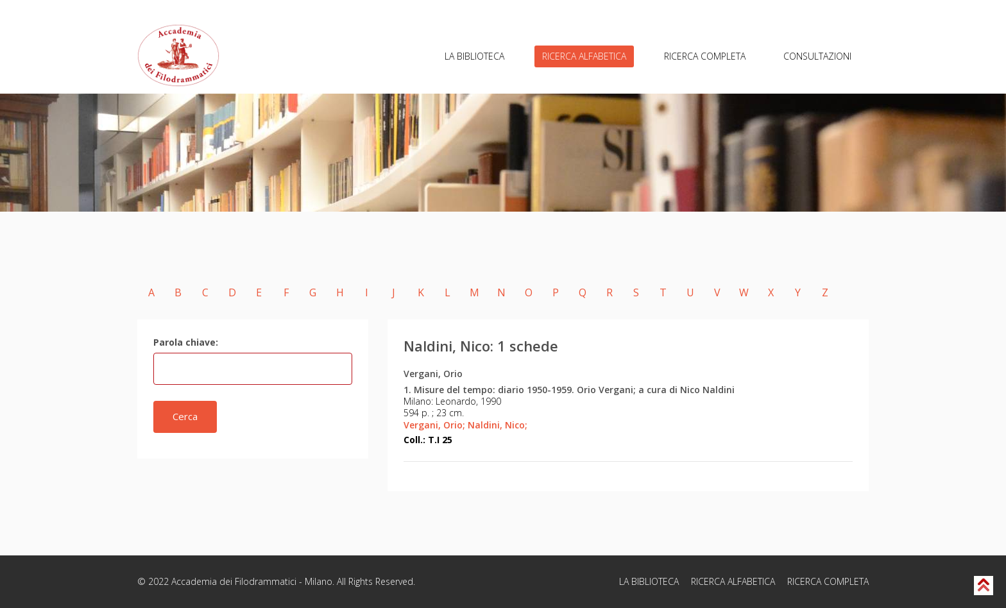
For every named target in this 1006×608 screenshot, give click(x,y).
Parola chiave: (185, 342)
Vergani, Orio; (434, 425)
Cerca (185, 416)
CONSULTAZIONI (817, 56)
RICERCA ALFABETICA (584, 56)
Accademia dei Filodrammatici (233, 581)
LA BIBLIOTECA (474, 56)
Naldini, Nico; (497, 425)
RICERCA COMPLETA (705, 56)
